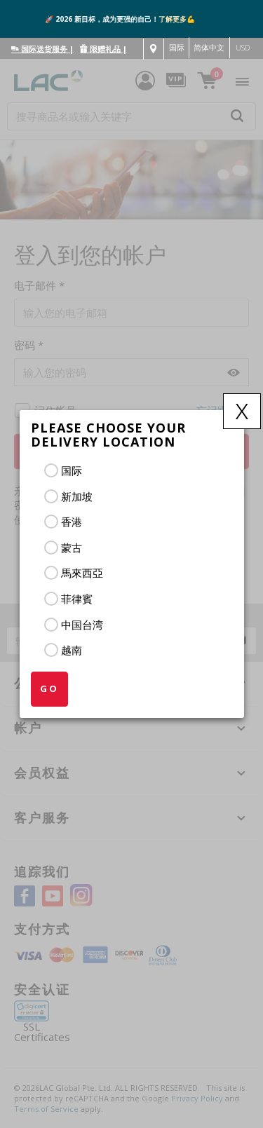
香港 (71, 522)
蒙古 (71, 548)
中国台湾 (82, 625)
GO (49, 688)
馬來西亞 (82, 573)
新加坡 (77, 496)
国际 (71, 470)
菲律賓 (77, 599)
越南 (71, 650)
